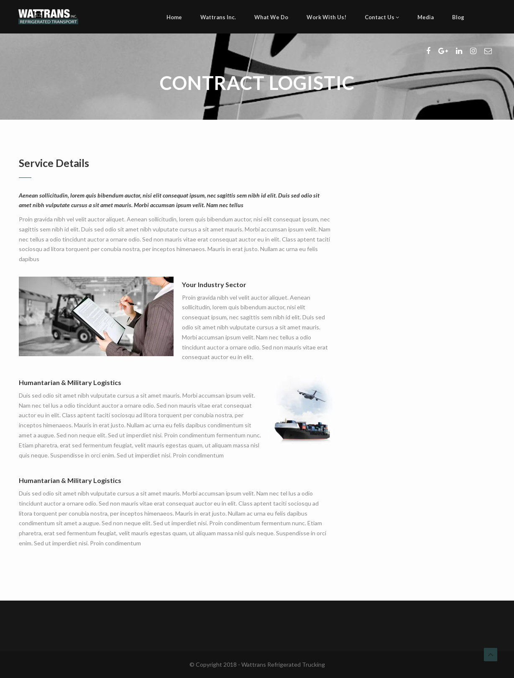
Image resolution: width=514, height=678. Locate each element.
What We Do (271, 17)
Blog (458, 17)
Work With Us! (326, 17)
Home (174, 17)
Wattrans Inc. (218, 17)
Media (425, 17)
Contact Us (382, 17)
